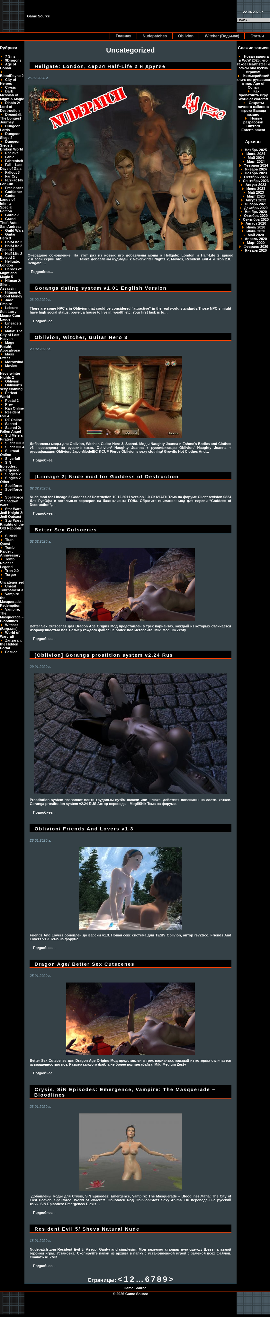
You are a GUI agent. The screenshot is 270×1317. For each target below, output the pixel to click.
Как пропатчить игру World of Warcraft (253, 95)
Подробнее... (42, 272)
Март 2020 (256, 243)
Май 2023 (256, 192)
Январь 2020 (256, 250)
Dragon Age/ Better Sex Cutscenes (85, 964)
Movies (11, 366)
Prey (9, 404)
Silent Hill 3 (14, 443)
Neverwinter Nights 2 (10, 375)
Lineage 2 (13, 323)
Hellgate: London (10, 263)
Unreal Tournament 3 (11, 588)
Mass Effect (7, 356)
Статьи (257, 36)
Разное (11, 652)
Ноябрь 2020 (256, 212)
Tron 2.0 (12, 571)
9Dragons (13, 60)
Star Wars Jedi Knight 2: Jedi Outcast (11, 512)
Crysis (10, 87)
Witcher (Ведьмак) (222, 36)
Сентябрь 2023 (256, 181)
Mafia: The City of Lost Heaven (11, 335)
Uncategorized (12, 582)
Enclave (12, 153)
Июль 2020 (256, 227)
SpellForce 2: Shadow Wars (11, 501)
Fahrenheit (14, 161)
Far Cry (11, 176)
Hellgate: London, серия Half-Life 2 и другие (100, 66)
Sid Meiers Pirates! (11, 437)
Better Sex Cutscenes (66, 529)
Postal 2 (12, 400)
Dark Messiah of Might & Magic (12, 95)
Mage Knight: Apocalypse (10, 346)
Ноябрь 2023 (256, 173)
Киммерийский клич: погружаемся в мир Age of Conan (253, 81)
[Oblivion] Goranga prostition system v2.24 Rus (104, 655)
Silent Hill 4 (14, 447)
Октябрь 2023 (256, 177)
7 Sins (10, 56)
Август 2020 (256, 223)
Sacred (11, 424)
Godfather (13, 192)
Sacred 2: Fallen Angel (10, 429)
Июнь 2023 (256, 188)
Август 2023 (256, 185)
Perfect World (8, 395)
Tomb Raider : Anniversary (10, 551)
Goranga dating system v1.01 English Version (101, 288)
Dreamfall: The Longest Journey (11, 118)
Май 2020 (256, 235)
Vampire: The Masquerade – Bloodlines (11, 615)
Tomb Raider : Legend (7, 563)
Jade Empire (6, 302)
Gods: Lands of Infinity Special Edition (7, 203)
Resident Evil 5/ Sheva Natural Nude (87, 1229)
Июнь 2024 (256, 154)
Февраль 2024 (256, 165)
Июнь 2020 (256, 231)
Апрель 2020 (256, 239)
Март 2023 (256, 196)
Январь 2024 (256, 169)
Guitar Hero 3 (7, 236)
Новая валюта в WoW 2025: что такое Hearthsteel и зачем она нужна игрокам (253, 64)
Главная (123, 36)
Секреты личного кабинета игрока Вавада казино (253, 108)
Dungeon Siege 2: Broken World (11, 145)
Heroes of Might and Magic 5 (11, 273)
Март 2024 (256, 161)
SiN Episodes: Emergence (9, 466)
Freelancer (14, 188)
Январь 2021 (256, 204)
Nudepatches (155, 36)
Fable (9, 157)
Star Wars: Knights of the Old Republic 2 (12, 526)
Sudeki (11, 536)
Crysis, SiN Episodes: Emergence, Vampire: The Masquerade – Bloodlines (125, 1092)
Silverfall (12, 458)
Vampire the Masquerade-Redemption (11, 599)
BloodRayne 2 (11, 76)
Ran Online (14, 408)
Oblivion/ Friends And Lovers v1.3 (84, 828)
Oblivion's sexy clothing (11, 387)
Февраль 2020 (256, 246)
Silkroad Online (9, 453)
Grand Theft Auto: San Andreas (11, 222)
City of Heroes (8, 81)
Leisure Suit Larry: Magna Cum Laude (10, 313)
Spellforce (13, 486)
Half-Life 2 (13, 242)
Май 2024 (256, 158)
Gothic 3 (12, 215)
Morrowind (14, 362)
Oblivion (186, 36)
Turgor (10, 574)
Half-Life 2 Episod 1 (11, 248)
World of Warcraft (9, 634)
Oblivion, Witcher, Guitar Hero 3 (81, 337)
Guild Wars (14, 230)
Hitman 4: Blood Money (11, 294)
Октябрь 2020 (256, 216)
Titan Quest (7, 542)
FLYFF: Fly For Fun (11, 182)
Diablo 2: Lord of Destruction (10, 106)
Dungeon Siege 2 (10, 136)
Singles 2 (13, 474)
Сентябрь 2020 (256, 219)
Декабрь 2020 (256, 208)
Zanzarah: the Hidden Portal (11, 644)
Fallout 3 (12, 172)
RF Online (13, 420)
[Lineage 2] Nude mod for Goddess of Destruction (107, 476)
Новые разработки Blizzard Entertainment (253, 124)
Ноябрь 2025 (256, 150)
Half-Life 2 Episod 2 (11, 255)
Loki (9, 327)
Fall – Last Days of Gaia (11, 166)
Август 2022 (256, 200)
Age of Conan (8, 66)
